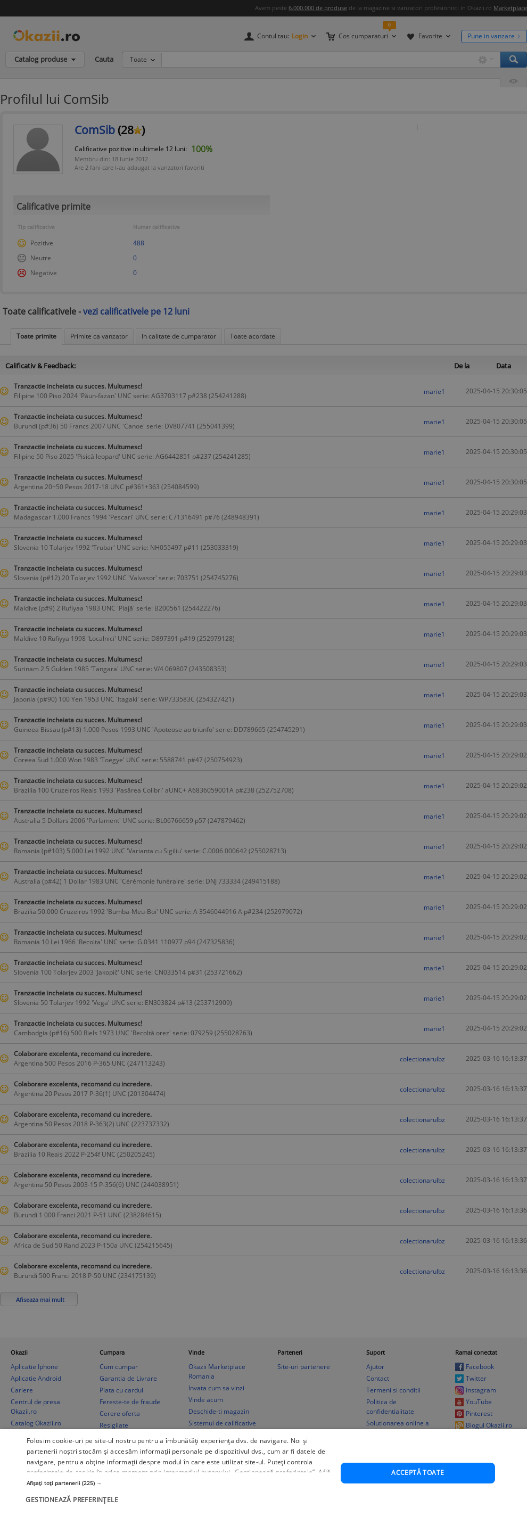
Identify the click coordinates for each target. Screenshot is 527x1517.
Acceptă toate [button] (417, 1500)
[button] (179, 1510)
